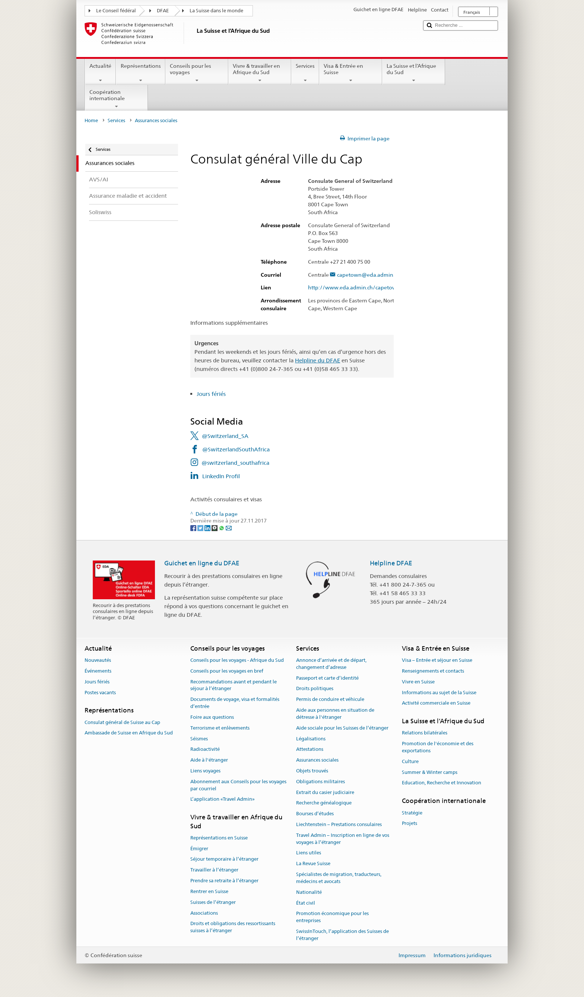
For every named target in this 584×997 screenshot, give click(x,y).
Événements (98, 671)
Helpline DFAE (391, 563)
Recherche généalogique (324, 803)
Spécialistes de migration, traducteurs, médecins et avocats (338, 877)
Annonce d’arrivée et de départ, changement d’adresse (331, 663)
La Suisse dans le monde (216, 10)
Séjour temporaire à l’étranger (224, 859)
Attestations (309, 749)
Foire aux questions (212, 717)
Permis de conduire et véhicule (330, 699)
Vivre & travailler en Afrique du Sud (260, 73)
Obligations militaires (320, 781)
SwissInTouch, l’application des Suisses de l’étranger (342, 934)
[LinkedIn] (208, 528)
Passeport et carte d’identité (327, 678)
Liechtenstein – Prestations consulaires (339, 824)
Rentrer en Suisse (209, 891)
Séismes (199, 739)
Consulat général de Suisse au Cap (122, 722)
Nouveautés (98, 660)
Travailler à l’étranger (214, 870)
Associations (204, 913)
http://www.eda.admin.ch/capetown (357, 287)
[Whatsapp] (222, 528)
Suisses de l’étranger (213, 902)
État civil (305, 903)
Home (91, 120)
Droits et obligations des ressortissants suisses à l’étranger (232, 927)
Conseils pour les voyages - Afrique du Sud (237, 660)
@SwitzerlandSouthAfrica (236, 449)
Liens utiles (308, 853)
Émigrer (199, 848)
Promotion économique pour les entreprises (332, 917)
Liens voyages (205, 771)
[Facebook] (193, 528)
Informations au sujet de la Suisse (439, 692)
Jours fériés (211, 393)
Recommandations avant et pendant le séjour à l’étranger (233, 685)
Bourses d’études (315, 813)
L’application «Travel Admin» (222, 799)
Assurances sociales (317, 760)
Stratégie (412, 813)
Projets (409, 823)
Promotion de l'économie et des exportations (437, 747)
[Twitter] (200, 528)
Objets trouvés (312, 771)
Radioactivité (205, 749)
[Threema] (215, 528)
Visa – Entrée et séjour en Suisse (437, 660)
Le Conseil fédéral (116, 10)
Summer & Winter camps (429, 772)
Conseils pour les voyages (197, 73)
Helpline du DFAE (317, 360)
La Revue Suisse (313, 864)
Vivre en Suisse (418, 682)
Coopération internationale (116, 99)
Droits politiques (314, 689)
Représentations (140, 73)
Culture (410, 761)
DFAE (163, 10)
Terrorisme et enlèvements (220, 728)
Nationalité (309, 892)
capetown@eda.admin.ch (368, 275)
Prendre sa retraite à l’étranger (224, 880)
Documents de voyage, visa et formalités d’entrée (234, 703)
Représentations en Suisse (219, 838)
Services (305, 73)
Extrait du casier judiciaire (325, 792)
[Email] (229, 528)
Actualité (100, 73)
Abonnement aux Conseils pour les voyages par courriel (238, 785)
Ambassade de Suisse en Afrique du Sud (129, 733)
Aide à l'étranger (209, 760)
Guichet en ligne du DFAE (201, 563)
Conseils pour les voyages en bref (226, 671)
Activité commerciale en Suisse (436, 703)
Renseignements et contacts (433, 671)
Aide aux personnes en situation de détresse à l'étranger (335, 713)
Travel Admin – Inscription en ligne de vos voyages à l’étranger (342, 838)
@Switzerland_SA (225, 435)
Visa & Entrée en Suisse (351, 73)
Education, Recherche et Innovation (441, 783)
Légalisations (311, 739)
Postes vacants (100, 692)
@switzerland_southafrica (235, 462)
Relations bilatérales (424, 733)
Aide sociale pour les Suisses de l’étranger (342, 728)
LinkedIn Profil (221, 476)
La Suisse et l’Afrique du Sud (414, 73)
